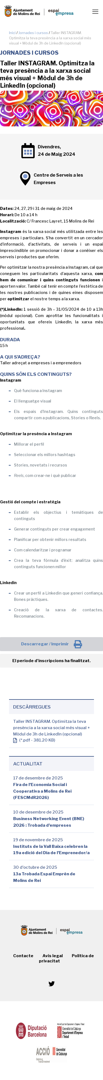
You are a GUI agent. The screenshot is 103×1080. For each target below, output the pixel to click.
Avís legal (52, 955)
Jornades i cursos (33, 32)
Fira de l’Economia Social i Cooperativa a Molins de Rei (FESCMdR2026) (42, 791)
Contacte (23, 955)
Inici (12, 32)
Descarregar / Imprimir (51, 644)
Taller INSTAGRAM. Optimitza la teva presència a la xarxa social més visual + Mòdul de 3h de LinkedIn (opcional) (51, 728)
